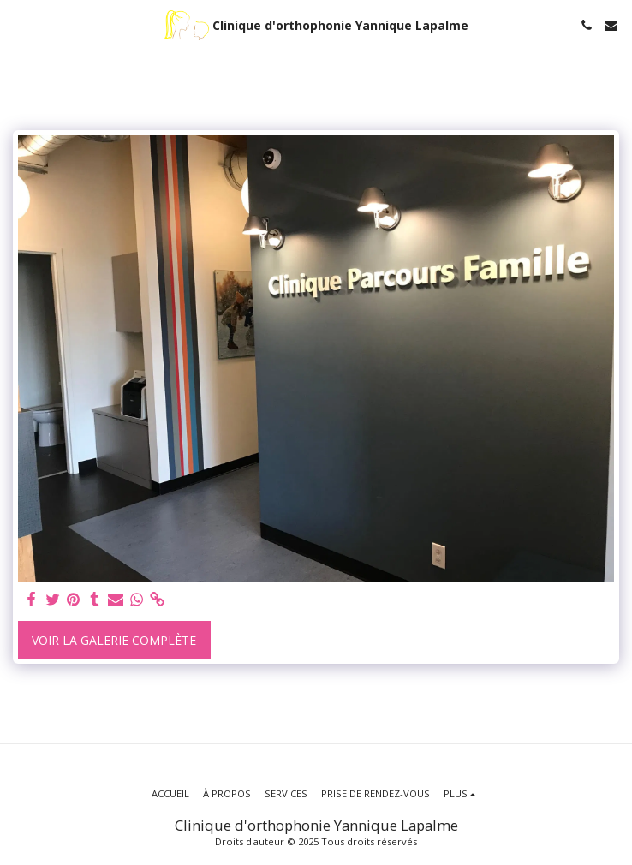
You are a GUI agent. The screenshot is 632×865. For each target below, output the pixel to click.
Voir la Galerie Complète (114, 640)
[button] (18, 24)
